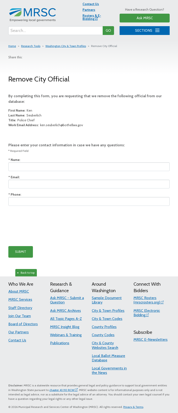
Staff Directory (20, 308)
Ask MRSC (145, 18)
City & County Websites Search (105, 345)
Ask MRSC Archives (65, 310)
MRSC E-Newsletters (151, 339)
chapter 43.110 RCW (61, 390)
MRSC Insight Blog (64, 327)
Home (12, 46)
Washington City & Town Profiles (65, 46)
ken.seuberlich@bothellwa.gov (45, 125)
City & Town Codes (107, 318)
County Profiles (104, 327)
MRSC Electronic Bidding (147, 312)
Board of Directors (23, 324)
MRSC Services (20, 299)
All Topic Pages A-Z (66, 318)
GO (108, 30)
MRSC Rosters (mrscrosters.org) (147, 300)
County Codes (103, 335)
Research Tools (30, 46)
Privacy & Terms (133, 407)
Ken (20, 110)
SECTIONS (146, 30)
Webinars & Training (66, 335)
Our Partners (18, 332)
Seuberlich (24, 115)
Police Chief (21, 120)
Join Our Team (19, 316)
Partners (89, 10)
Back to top (26, 272)
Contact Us (91, 4)
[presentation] (43, 226)
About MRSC (18, 291)
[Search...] (55, 30)
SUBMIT (20, 251)
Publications (59, 343)
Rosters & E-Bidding (92, 17)
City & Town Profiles (108, 310)
